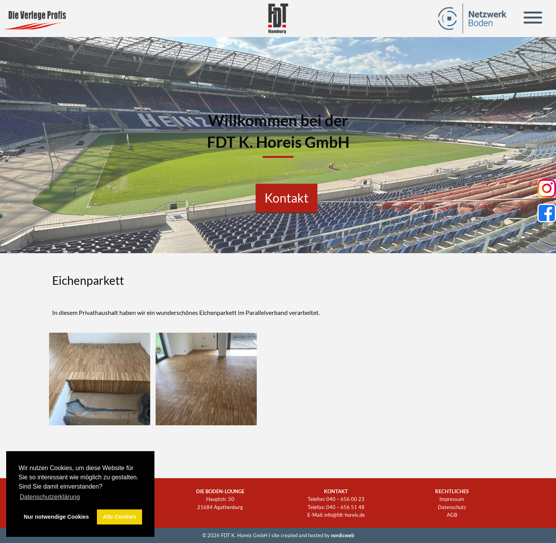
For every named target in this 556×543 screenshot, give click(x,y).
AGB (452, 515)
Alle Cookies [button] (119, 517)
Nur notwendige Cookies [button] (56, 517)
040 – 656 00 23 (345, 499)
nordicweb (342, 535)
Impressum (451, 499)
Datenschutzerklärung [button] (50, 497)
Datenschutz (452, 507)
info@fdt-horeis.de (344, 515)
